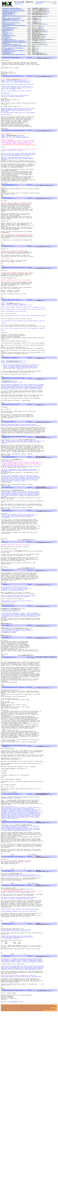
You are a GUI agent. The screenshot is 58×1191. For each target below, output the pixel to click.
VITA (27, 1189)
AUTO (15, 1184)
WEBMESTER (32, 1189)
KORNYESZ (4, 1186)
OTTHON (16, 1188)
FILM (42, 1184)
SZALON (53, 1188)
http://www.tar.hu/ (5, 108)
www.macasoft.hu (15, 529)
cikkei (48, 8)
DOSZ (33, 1184)
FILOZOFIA (47, 1184)
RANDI (30, 1188)
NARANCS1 (4, 1188)
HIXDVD (28, 1185)
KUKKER (10, 1186)
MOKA (38, 1186)
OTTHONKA (22, 1188)
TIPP (5, 1189)
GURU (19, 2)
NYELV (11, 1188)
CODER (29, 1184)
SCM (40, 1188)
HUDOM (33, 1185)
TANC (2, 1189)
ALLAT (11, 1184)
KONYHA (50, 1185)
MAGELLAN (25, 1186)
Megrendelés (38, 3)
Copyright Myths (18, 3)
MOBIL (34, 1186)
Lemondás (54, 3)
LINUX (20, 1186)
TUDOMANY (10, 1189)
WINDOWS (39, 1189)
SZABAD (48, 1188)
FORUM (52, 1184)
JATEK (43, 1185)
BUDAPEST (24, 1184)
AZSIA (18, 1184)
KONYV (55, 1185)
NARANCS (47, 1186)
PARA (26, 1188)
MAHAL (30, 1186)
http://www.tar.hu (5, 99)
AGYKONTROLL (5, 1184)
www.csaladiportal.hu (14, 1180)
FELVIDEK (37, 1184)
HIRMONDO (22, 1185)
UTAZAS (18, 1189)
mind (21, 8)
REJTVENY (35, 1188)
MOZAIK (42, 1186)
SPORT (44, 1188)
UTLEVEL (23, 1189)
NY (8, 1188)
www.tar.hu (13, 93)
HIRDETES (16, 1185)
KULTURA (15, 1186)
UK (15, 1189)
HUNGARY (38, 1185)
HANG (6, 1185)
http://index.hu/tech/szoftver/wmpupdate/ (18, 936)
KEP (46, 1185)
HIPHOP (10, 1185)
